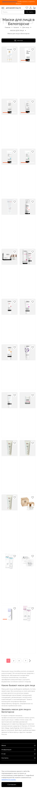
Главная (7, 27)
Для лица (25, 27)
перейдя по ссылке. (8, 779)
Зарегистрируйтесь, (9, 1)
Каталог (16, 27)
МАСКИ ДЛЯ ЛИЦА (17, 30)
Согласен (11, 784)
